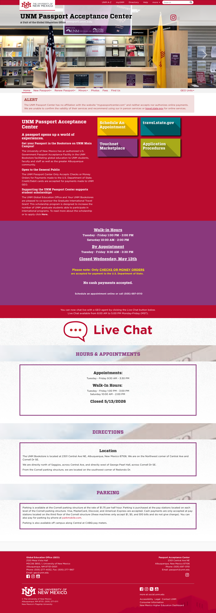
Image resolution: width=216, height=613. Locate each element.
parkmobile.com (71, 517)
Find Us (115, 90)
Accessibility (146, 599)
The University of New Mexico (37, 5)
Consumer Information (152, 602)
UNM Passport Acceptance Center (76, 16)
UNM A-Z (106, 2)
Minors (83, 91)
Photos (95, 90)
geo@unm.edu (41, 572)
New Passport (42, 91)
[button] (16, 46)
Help (145, 2)
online (111, 293)
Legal (157, 599)
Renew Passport (65, 91)
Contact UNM (169, 599)
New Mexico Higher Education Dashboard (162, 605)
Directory (134, 2)
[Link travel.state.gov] (154, 108)
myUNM (120, 2)
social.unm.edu (156, 594)
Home (26, 90)
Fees (105, 90)
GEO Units (187, 90)
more (156, 2)
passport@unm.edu (179, 569)
